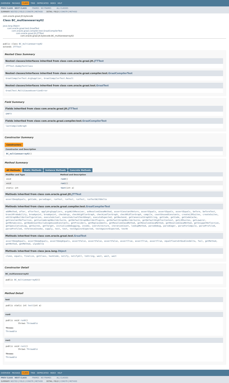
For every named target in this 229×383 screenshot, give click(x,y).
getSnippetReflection (206, 223)
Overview (5, 3)
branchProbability (16, 214)
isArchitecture (100, 226)
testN (124, 229)
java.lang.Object (11, 26)
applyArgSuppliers (51, 211)
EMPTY (9, 114)
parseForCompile (187, 226)
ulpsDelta (38, 244)
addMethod (11, 211)
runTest (58, 199)
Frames (35, 8)
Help (60, 3)
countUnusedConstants (167, 214)
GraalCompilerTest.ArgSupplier (23, 78)
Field (21, 12)
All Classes (62, 8)
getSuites (34, 226)
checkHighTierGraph (83, 214)
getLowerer (199, 220)
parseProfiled (207, 226)
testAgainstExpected (81, 229)
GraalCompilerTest (120, 73)
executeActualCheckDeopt (76, 217)
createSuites (210, 214)
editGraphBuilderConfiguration (23, 217)
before (196, 211)
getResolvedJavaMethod (122, 223)
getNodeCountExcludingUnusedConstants (46, 223)
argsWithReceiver (75, 211)
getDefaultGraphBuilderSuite (123, 220)
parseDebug (155, 226)
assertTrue (126, 241)
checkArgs (64, 214)
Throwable (32, 323)
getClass (41, 256)
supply (49, 229)
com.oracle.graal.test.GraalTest (23, 28)
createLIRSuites (191, 214)
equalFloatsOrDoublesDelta (179, 241)
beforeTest (209, 211)
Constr (29, 12)
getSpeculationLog (16, 226)
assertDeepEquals (15, 199)
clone (9, 256)
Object (62, 251)
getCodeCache (189, 217)
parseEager (45, 199)
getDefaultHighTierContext (157, 220)
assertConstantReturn (126, 211)
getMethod (210, 241)
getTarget (48, 226)
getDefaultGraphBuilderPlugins (86, 220)
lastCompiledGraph (16, 126)
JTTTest (17, 47)
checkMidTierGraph (130, 214)
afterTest (33, 211)
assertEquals (148, 211)
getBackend (120, 217)
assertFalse (79, 241)
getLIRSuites (183, 220)
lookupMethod (138, 226)
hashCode (54, 256)
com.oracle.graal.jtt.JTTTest (30, 33)
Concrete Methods (80, 170)
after (22, 211)
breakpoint (35, 214)
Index (53, 3)
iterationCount (120, 226)
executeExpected (102, 217)
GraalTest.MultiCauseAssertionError (27, 90)
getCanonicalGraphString (143, 217)
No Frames (46, 8)
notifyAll (76, 256)
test (63, 188)
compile (148, 214)
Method (39, 12)
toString (89, 256)
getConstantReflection (19, 220)
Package (16, 3)
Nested (14, 12)
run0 (63, 179)
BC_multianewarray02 (30, 44)
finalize (29, 256)
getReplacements (97, 223)
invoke (86, 226)
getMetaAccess (14, 223)
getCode (32, 199)
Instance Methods (55, 170)
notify (64, 256)
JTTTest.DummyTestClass (19, 66)
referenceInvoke (33, 229)
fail (200, 241)
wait (99, 256)
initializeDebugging (68, 226)
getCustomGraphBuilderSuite (50, 220)
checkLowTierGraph (107, 214)
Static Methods (32, 170)
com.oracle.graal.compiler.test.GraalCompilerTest (37, 31)
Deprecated (43, 3)
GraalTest (102, 85)
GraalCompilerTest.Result (58, 78)
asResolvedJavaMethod (99, 211)
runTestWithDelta (97, 199)
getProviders (78, 223)
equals (18, 256)
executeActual (52, 217)
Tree (33, 3)
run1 (63, 183)
